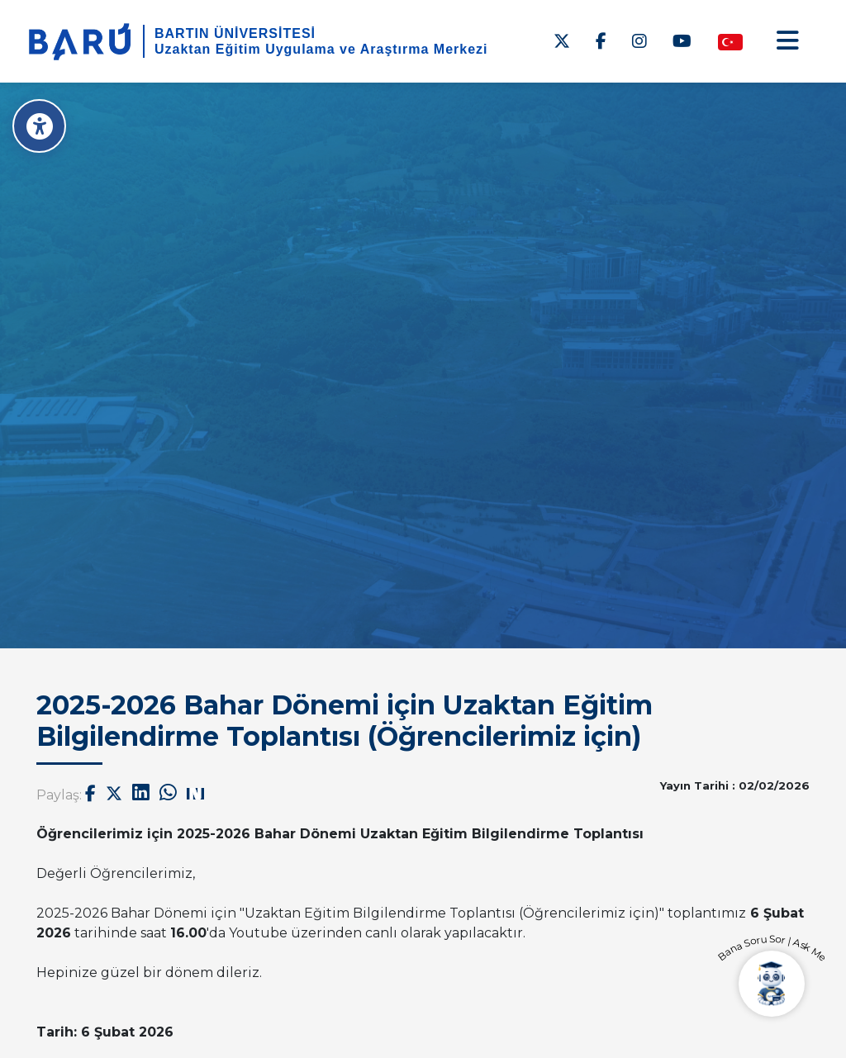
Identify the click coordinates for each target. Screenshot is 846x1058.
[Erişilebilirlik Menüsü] (39, 126)
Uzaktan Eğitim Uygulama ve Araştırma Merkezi (321, 49)
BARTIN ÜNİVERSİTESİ (235, 33)
